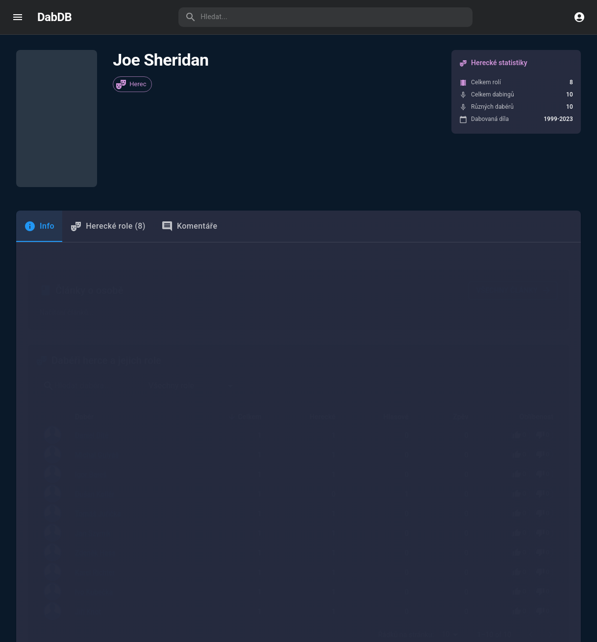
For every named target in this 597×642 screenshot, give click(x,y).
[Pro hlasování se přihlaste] (532, 345)
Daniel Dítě (92, 345)
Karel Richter (95, 481)
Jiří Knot (88, 519)
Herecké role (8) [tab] (108, 210)
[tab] (39, 210)
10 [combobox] (445, 542)
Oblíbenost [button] (531, 326)
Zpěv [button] (455, 326)
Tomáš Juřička (98, 423)
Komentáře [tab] (189, 210)
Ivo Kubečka (94, 500)
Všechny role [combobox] (171, 295)
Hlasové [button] (391, 326)
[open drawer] (17, 17)
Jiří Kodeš (84, 630)
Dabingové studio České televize (310, 630)
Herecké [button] (317, 326)
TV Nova (453, 630)
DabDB (54, 17)
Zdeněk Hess (95, 462)
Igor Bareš (91, 384)
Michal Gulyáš (97, 364)
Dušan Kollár (95, 403)
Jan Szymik (93, 442)
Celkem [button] (244, 326)
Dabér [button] (89, 326)
